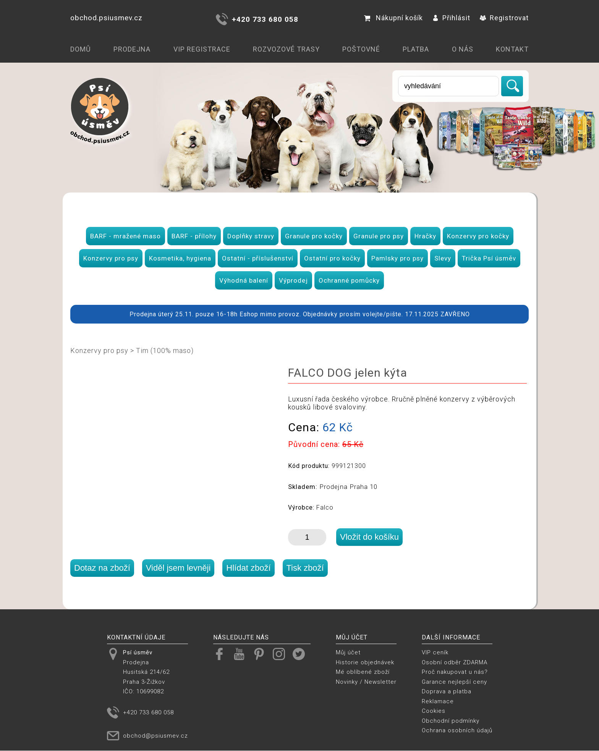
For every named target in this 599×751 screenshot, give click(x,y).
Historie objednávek (365, 662)
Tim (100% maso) (165, 350)
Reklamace (438, 701)
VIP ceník (435, 652)
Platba (416, 49)
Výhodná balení (243, 280)
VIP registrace (201, 49)
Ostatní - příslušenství (257, 258)
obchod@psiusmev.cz (155, 735)
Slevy (442, 258)
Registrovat (504, 18)
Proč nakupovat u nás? (455, 671)
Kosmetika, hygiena (180, 258)
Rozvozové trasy (286, 49)
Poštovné (361, 49)
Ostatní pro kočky (332, 258)
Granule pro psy (378, 236)
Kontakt (512, 49)
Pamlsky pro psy (397, 258)
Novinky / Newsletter (366, 681)
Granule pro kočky (314, 236)
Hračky (425, 236)
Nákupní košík (393, 18)
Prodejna (132, 49)
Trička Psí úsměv (489, 258)
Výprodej (293, 280)
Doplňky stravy (250, 236)
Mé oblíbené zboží (363, 671)
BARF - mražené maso (125, 236)
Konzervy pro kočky (478, 236)
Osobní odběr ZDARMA (454, 662)
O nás (462, 49)
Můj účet (348, 652)
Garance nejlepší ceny (454, 681)
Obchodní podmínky (450, 720)
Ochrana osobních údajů (457, 730)
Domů (80, 49)
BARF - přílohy (194, 236)
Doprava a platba (446, 691)
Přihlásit (451, 18)
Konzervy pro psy (110, 258)
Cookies (433, 710)
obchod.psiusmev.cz (106, 17)
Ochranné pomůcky (349, 280)
